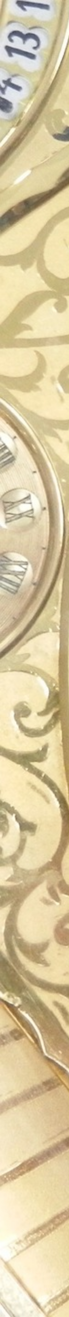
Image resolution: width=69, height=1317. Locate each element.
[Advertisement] (34, 37)
